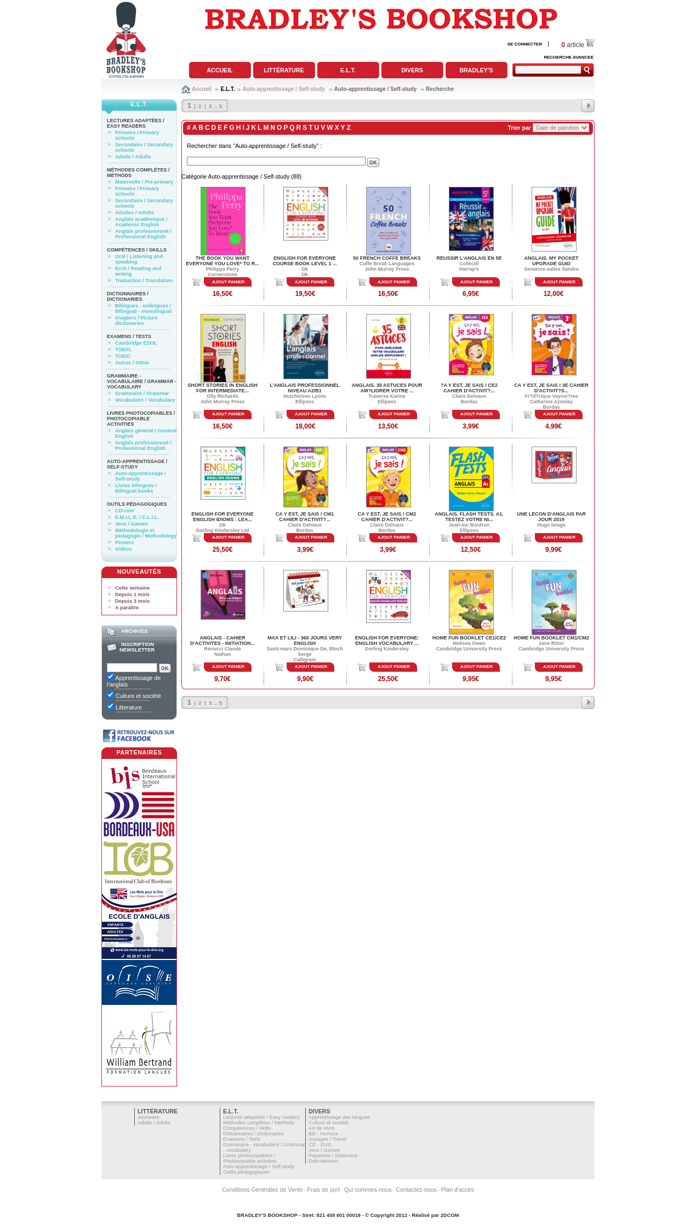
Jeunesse (148, 1117)
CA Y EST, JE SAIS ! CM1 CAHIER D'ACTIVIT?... (305, 516)
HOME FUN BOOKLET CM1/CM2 (551, 638)
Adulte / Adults (133, 156)
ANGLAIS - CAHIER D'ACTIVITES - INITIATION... (222, 640)
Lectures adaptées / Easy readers (135, 123)
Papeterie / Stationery (333, 1155)
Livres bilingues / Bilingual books (136, 488)
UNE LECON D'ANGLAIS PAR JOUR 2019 (551, 516)
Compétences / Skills (137, 250)
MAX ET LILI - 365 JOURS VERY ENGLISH (304, 640)
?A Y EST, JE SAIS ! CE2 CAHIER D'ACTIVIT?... (469, 387)
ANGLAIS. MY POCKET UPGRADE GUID (551, 260)
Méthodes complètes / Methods (258, 1122)
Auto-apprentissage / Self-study (284, 89)
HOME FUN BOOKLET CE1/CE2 (469, 638)
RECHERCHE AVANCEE (569, 57)
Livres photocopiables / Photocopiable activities (141, 418)
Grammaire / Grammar (142, 393)
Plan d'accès (457, 1189)
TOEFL (123, 349)
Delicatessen (323, 1161)
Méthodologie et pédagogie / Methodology (145, 533)
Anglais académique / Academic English (141, 221)
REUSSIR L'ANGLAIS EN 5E (468, 258)
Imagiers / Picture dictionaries (136, 320)
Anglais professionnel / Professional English (143, 233)
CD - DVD (320, 1144)
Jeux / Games (131, 524)
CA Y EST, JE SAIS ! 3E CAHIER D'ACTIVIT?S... (551, 387)
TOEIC (122, 356)
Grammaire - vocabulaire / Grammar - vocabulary (141, 381)
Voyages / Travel (327, 1139)
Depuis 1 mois (132, 594)
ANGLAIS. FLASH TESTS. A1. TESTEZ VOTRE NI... (469, 516)
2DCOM (450, 1215)
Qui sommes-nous (367, 1189)
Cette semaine (132, 588)
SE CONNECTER (525, 44)
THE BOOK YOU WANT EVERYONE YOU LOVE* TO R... (222, 260)
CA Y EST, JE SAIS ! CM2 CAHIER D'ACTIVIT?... (387, 516)
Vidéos (123, 549)
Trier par (519, 127)
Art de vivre (321, 1128)
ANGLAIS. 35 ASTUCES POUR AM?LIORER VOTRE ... (386, 387)
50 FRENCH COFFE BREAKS (387, 258)
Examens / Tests (129, 336)
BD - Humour (323, 1133)
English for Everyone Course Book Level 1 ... (305, 260)
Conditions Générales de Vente (262, 1189)
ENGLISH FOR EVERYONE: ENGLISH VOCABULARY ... (387, 640)
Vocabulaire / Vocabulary (145, 400)
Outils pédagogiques (137, 504)
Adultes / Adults (134, 212)
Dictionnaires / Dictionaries (128, 296)
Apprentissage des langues (339, 1117)
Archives (134, 631)
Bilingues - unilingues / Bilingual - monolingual (143, 308)
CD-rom (124, 510)
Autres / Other (132, 362)
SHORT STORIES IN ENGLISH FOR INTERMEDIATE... (222, 387)
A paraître (127, 607)
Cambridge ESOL (136, 343)
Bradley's (476, 70)
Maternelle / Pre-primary (144, 182)
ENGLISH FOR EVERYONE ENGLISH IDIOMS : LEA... (222, 516)
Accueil (219, 70)
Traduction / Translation (144, 280)
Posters (124, 542)
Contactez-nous (416, 1189)
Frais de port (323, 1189)
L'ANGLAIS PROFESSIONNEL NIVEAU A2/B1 (305, 387)
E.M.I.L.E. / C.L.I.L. (137, 517)
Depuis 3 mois (132, 601)
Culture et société (329, 1122)
